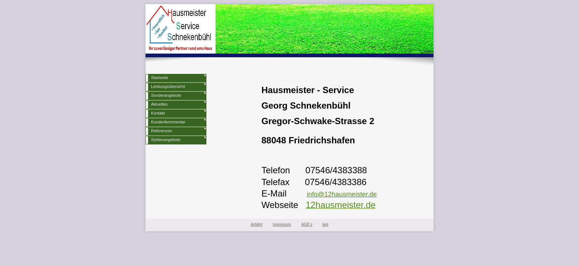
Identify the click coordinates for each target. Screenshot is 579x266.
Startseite (159, 77)
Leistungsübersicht (168, 86)
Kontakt (158, 113)
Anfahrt (257, 224)
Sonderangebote (166, 95)
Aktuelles (159, 104)
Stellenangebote (166, 139)
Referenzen (161, 131)
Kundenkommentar (168, 122)
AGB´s (306, 224)
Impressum (282, 224)
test (325, 224)
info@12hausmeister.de (342, 194)
